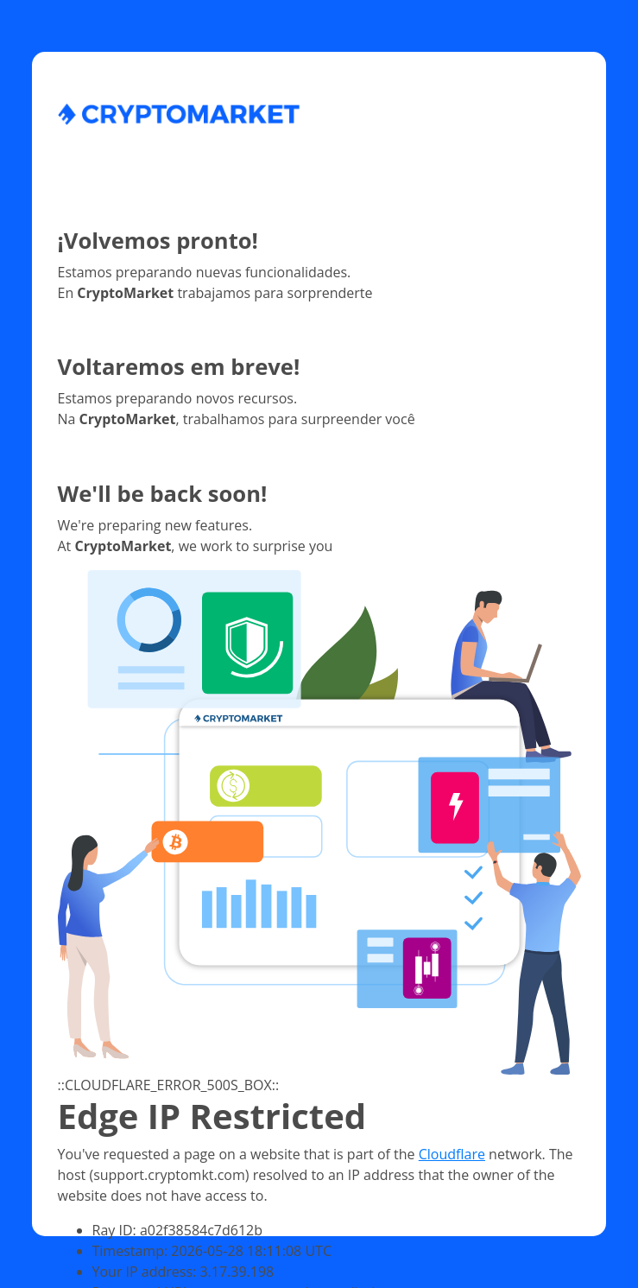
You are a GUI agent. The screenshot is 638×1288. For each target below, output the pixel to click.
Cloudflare (452, 1154)
